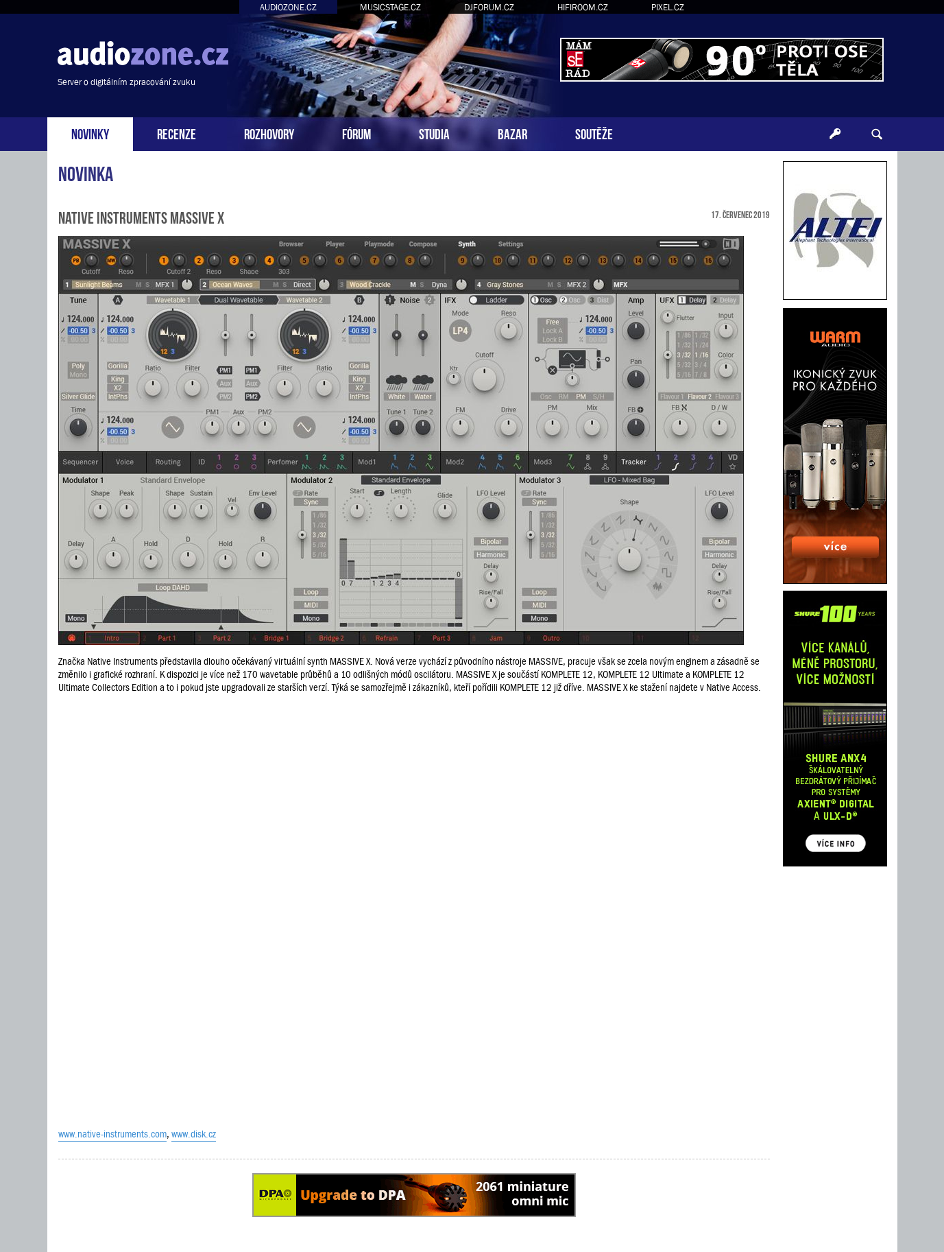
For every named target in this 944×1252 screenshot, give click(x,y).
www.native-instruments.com (112, 1134)
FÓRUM (356, 133)
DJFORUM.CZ (489, 7)
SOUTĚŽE (594, 133)
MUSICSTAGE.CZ (390, 7)
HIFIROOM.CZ (582, 7)
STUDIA (434, 133)
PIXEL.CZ (667, 7)
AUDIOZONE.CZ (288, 7)
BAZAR (512, 133)
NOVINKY (90, 133)
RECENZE (176, 133)
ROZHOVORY (269, 133)
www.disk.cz (193, 1134)
